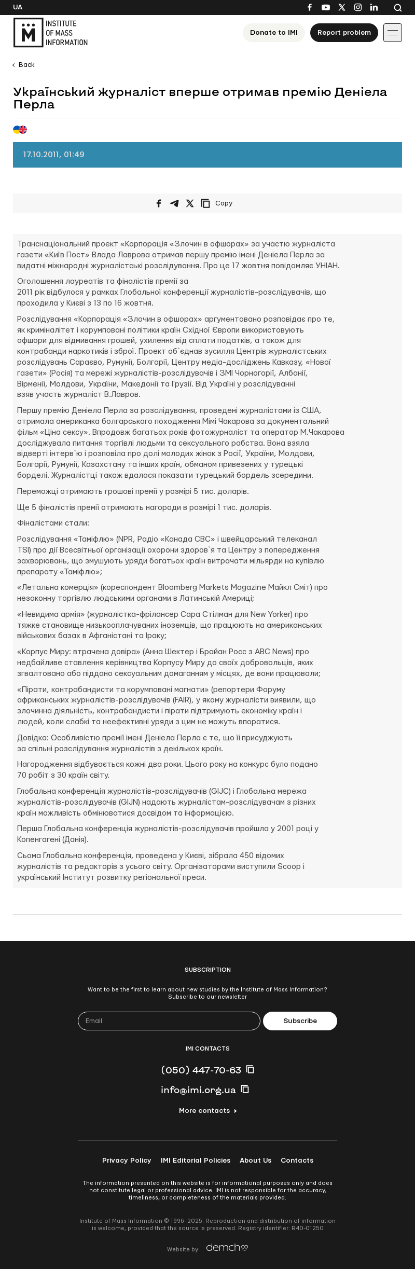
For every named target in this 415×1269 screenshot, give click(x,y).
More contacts (204, 1110)
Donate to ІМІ (274, 32)
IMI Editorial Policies (195, 1160)
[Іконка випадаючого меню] (392, 32)
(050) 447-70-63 (201, 1069)
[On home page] (50, 33)
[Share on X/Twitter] (190, 203)
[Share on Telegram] (174, 203)
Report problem (344, 32)
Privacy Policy (126, 1160)
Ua (17, 7)
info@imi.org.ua (198, 1089)
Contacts (297, 1160)
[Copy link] (231, 203)
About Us (255, 1160)
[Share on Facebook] (158, 203)
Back (27, 64)
